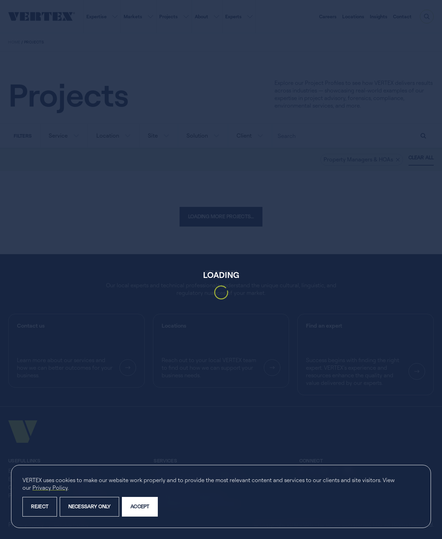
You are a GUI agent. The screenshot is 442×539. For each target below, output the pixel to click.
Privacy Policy (50, 487)
